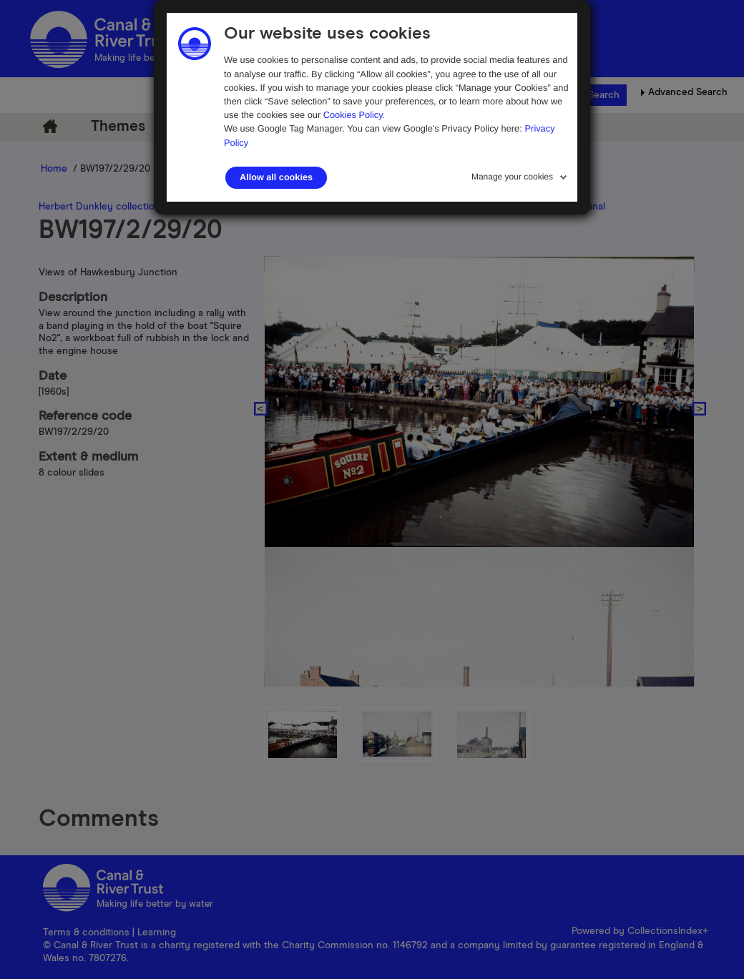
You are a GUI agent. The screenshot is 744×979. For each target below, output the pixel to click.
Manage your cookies (512, 177)
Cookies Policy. (354, 114)
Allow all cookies (276, 177)
